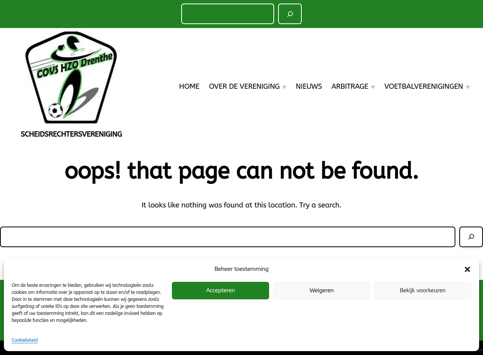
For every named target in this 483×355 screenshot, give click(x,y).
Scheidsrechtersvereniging (71, 134)
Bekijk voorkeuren (423, 290)
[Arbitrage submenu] (373, 87)
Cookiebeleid (25, 340)
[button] (467, 269)
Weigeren (322, 290)
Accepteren (220, 290)
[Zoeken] (290, 14)
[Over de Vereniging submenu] (284, 87)
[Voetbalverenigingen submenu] (468, 87)
